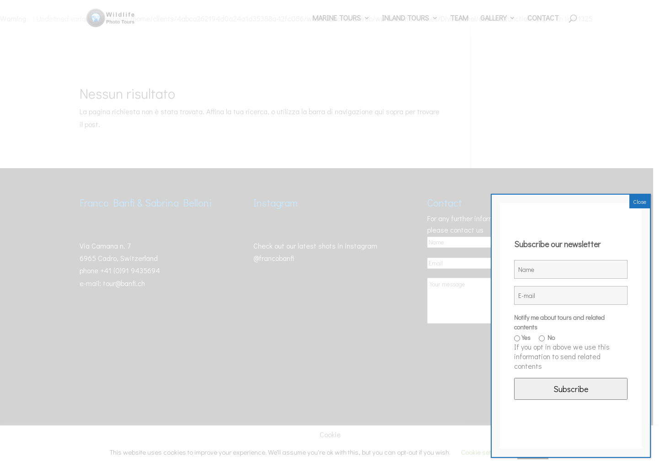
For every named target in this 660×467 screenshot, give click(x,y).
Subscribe (570, 388)
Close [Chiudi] (639, 201)
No (547, 337)
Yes (522, 337)
